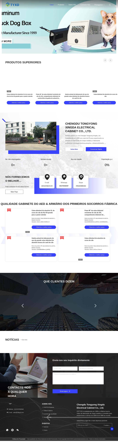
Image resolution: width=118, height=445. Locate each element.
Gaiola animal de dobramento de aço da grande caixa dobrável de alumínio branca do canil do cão (76, 96)
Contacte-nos (85, 5)
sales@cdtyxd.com (47, 186)
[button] (105, 60)
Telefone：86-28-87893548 (15, 409)
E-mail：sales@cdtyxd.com (15, 412)
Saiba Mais (74, 149)
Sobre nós (72, 5)
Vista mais (23, 339)
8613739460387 (63, 186)
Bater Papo (14, 192)
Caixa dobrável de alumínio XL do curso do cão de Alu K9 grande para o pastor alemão (43, 213)
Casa (51, 5)
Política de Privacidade (18, 439)
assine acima (107, 425)
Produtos (61, 5)
